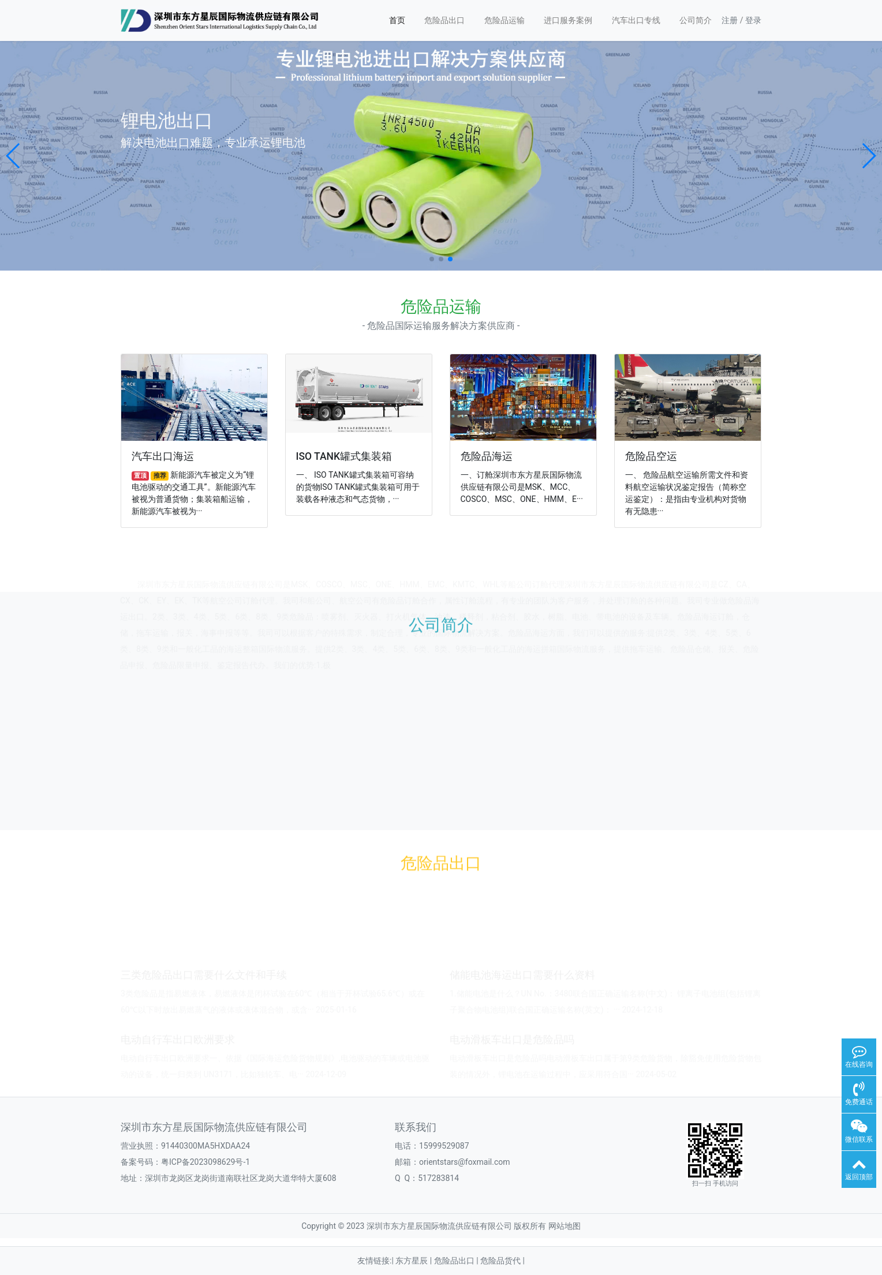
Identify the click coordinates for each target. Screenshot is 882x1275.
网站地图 (564, 1226)
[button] (13, 155)
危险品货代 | (502, 1260)
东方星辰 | (414, 1260)
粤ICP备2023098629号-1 (205, 1162)
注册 (730, 20)
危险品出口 (444, 20)
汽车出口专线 (636, 20)
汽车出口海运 (163, 456)
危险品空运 (651, 456)
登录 (753, 20)
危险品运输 (504, 20)
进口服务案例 (568, 20)
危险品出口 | (457, 1260)
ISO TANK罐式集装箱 (344, 456)
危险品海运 (487, 456)
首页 (397, 20)
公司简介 (695, 20)
